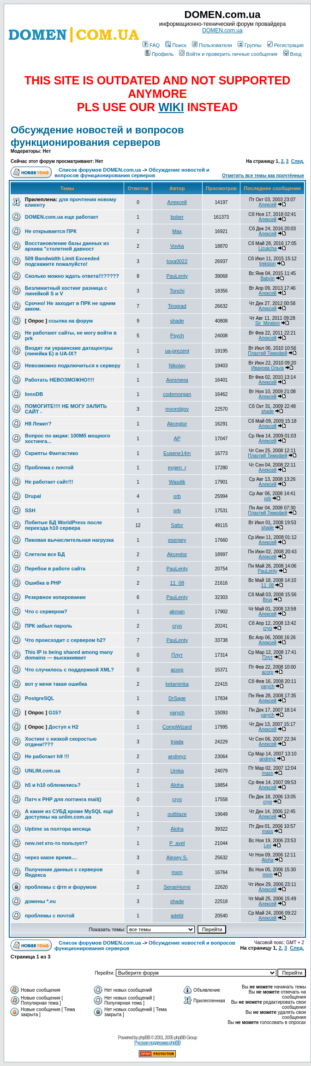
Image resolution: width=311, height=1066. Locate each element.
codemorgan (177, 394)
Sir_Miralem (267, 323)
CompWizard (177, 727)
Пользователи (212, 45)
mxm (177, 872)
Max (177, 231)
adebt (177, 915)
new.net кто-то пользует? (56, 843)
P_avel (177, 843)
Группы (250, 45)
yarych (267, 686)
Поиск (175, 45)
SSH (30, 510)
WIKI (171, 107)
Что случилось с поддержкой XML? (69, 669)
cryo (177, 626)
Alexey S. (177, 857)
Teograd (177, 306)
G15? (54, 712)
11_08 (177, 583)
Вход (292, 54)
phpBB (144, 1037)
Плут (177, 655)
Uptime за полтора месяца (57, 829)
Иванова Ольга (267, 368)
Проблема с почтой (49, 467)
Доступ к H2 (63, 727)
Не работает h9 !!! (47, 756)
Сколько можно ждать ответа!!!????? (72, 276)
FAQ (151, 45)
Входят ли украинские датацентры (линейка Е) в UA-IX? (69, 350)
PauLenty (176, 276)
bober (177, 217)
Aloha (177, 785)
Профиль (159, 54)
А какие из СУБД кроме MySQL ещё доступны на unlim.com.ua (69, 814)
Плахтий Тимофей (267, 353)
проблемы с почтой (49, 915)
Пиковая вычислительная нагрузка (69, 540)
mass (267, 773)
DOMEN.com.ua (222, 30)
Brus (267, 599)
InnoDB (34, 394)
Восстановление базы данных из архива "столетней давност (67, 246)
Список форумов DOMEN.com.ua (100, 170)
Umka (177, 770)
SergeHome (177, 887)
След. (297, 161)
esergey (177, 540)
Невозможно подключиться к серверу (72, 365)
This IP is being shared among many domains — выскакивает (69, 654)
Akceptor (177, 423)
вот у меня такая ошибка (56, 684)
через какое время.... (51, 857)
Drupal (33, 496)
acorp (177, 669)
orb (177, 496)
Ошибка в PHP (43, 583)
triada (177, 741)
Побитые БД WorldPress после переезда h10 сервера (63, 525)
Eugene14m (177, 453)
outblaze (177, 814)
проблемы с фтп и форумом (60, 887)
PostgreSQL (39, 698)
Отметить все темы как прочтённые (263, 175)
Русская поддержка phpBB (157, 1042)
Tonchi (177, 290)
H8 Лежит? (38, 423)
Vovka (177, 246)
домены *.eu (40, 901)
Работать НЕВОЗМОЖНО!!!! (59, 380)
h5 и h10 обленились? (53, 785)
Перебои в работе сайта (55, 568)
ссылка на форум (70, 320)
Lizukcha (267, 248)
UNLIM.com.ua (42, 770)
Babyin (267, 278)
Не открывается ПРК (51, 231)
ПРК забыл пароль (48, 626)
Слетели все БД (45, 554)
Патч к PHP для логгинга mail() (63, 799)
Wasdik (177, 482)
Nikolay (177, 365)
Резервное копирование (55, 597)
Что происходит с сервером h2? (65, 640)
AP (176, 438)
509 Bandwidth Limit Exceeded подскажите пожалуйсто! (62, 261)
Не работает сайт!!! (49, 482)
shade (177, 320)
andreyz (177, 756)
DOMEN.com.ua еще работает (61, 217)
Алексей (177, 202)
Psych (177, 335)
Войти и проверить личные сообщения (228, 54)
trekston (267, 263)
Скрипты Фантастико (51, 453)
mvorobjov (177, 409)
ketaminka (177, 684)
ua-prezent (177, 350)
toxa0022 (177, 261)
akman (177, 611)
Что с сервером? (46, 611)
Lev (267, 845)
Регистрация (285, 45)
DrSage (176, 698)
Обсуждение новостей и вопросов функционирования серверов (97, 136)
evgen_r (177, 467)
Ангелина (177, 380)
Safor (177, 525)
